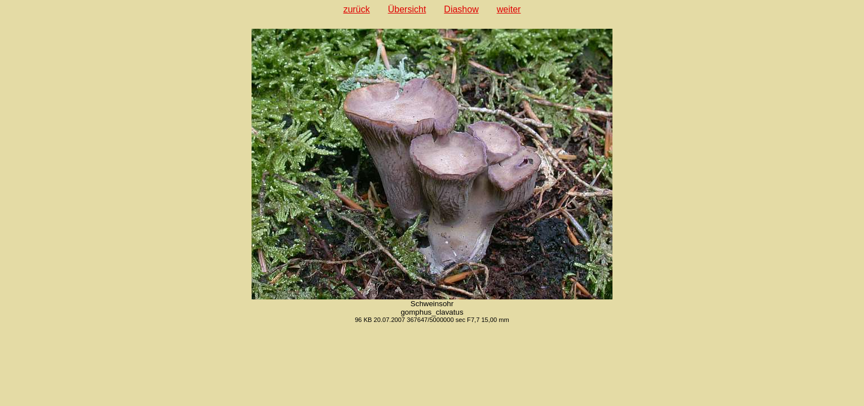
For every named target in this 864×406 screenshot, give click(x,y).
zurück (356, 9)
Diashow (461, 9)
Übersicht (407, 9)
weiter (509, 9)
